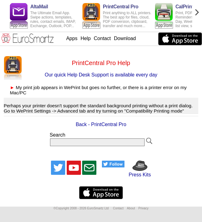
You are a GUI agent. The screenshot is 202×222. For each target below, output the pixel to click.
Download (125, 38)
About (131, 208)
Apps (71, 38)
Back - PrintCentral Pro (101, 124)
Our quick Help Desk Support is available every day (101, 74)
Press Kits (137, 171)
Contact (102, 38)
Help (86, 38)
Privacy (143, 208)
